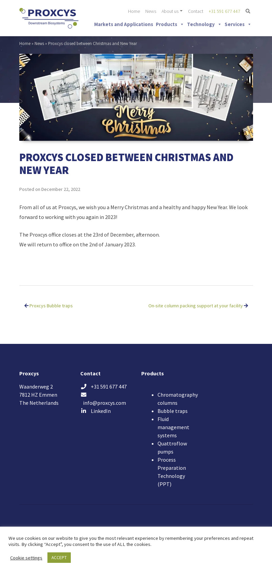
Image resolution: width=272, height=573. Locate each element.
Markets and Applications (123, 24)
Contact (195, 11)
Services (238, 24)
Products (170, 24)
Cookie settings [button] (26, 558)
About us (170, 11)
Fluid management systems (173, 427)
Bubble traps (173, 410)
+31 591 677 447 (224, 11)
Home (134, 11)
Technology (204, 24)
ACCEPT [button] (59, 557)
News (150, 11)
